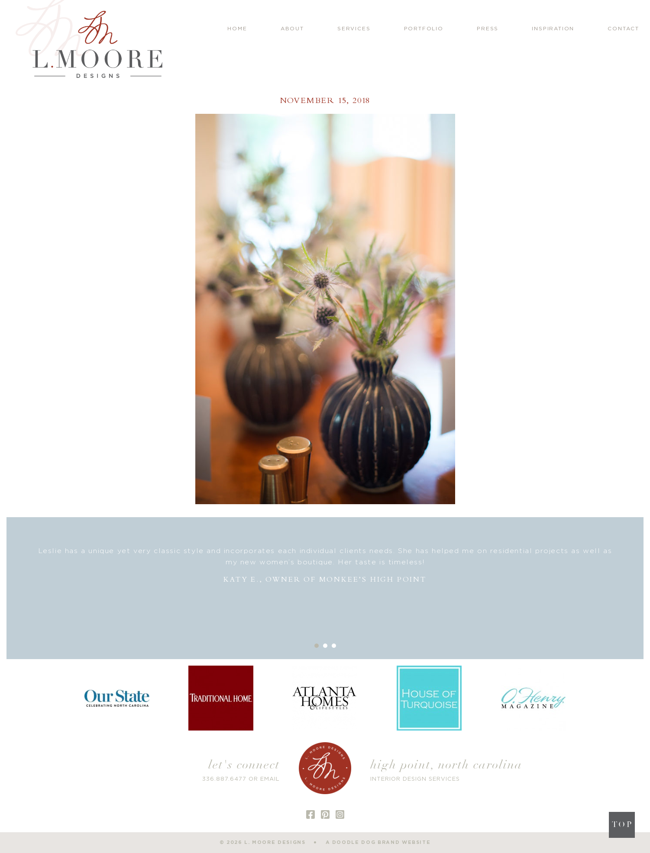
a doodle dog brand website (378, 842)
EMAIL (270, 779)
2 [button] (325, 646)
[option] (325, 565)
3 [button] (334, 646)
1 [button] (316, 646)
